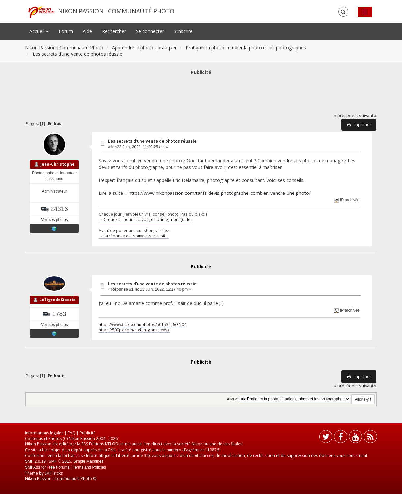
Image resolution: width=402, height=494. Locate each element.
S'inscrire (183, 31)
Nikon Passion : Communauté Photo (116, 11)
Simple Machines (88, 461)
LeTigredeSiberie (57, 299)
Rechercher (114, 31)
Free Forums (58, 467)
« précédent (346, 115)
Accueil (39, 31)
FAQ (72, 433)
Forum (66, 31)
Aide (87, 31)
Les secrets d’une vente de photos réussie (152, 141)
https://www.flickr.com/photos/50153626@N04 (142, 324)
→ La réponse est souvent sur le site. (134, 235)
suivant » (367, 115)
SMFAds (32, 467)
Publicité (88, 433)
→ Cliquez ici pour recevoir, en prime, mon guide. (145, 219)
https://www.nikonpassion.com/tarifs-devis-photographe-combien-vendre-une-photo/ (220, 193)
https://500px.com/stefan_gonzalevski (134, 329)
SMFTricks (54, 473)
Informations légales (44, 433)
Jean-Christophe (57, 164)
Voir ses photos (54, 219)
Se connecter (150, 31)
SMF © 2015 (60, 461)
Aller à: (232, 399)
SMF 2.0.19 (35, 461)
